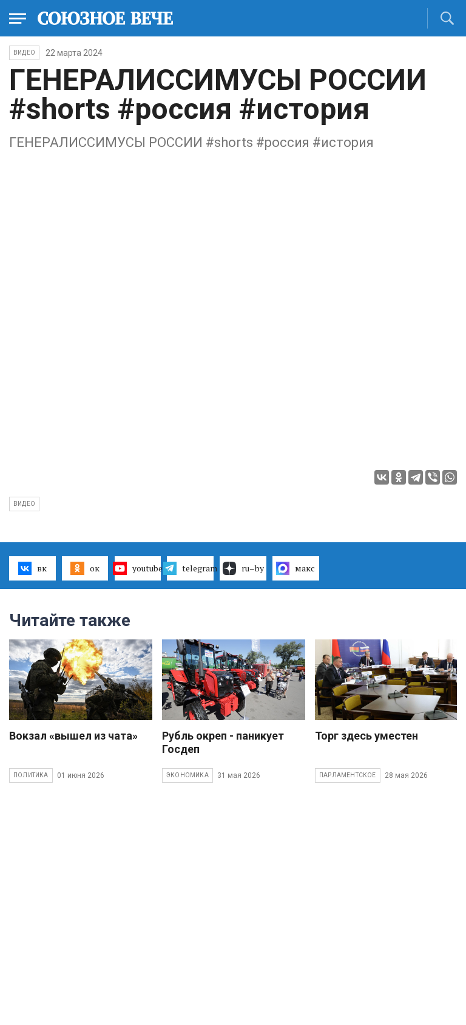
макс (295, 568)
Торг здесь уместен (366, 735)
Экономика (187, 775)
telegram (190, 568)
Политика (31, 775)
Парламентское (347, 775)
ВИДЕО (24, 52)
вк (32, 568)
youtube (138, 568)
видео (24, 503)
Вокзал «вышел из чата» (73, 735)
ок (84, 568)
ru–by (243, 568)
